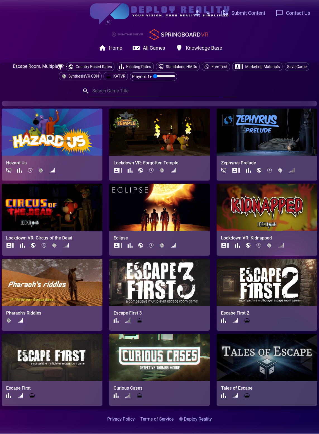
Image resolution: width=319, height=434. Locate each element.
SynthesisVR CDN (80, 76)
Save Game (297, 66)
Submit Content (243, 13)
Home (110, 48)
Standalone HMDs (178, 66)
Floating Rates (135, 66)
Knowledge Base (198, 48)
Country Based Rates (90, 66)
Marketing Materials (257, 66)
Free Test (215, 66)
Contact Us (292, 13)
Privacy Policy (121, 419)
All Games (148, 48)
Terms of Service (157, 419)
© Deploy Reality (195, 419)
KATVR (115, 76)
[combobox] (40, 67)
